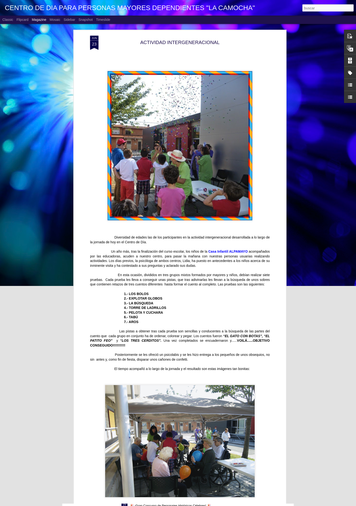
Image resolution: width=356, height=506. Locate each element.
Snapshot (86, 20)
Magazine (39, 20)
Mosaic (55, 20)
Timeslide (103, 20)
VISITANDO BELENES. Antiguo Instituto (164, 446)
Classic (7, 20)
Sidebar (69, 20)
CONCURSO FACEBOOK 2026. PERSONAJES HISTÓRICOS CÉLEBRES (194, 501)
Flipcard (23, 20)
